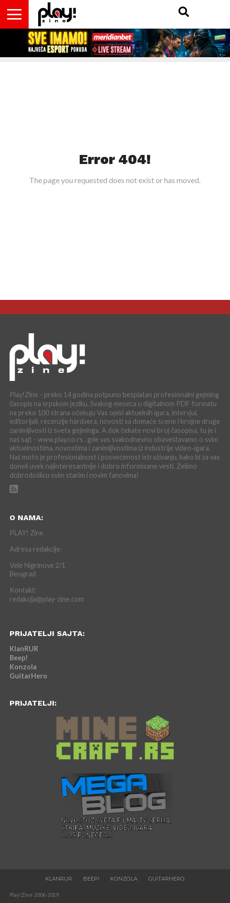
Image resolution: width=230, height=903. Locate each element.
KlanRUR (24, 649)
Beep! (19, 658)
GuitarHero (28, 676)
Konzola (23, 667)
